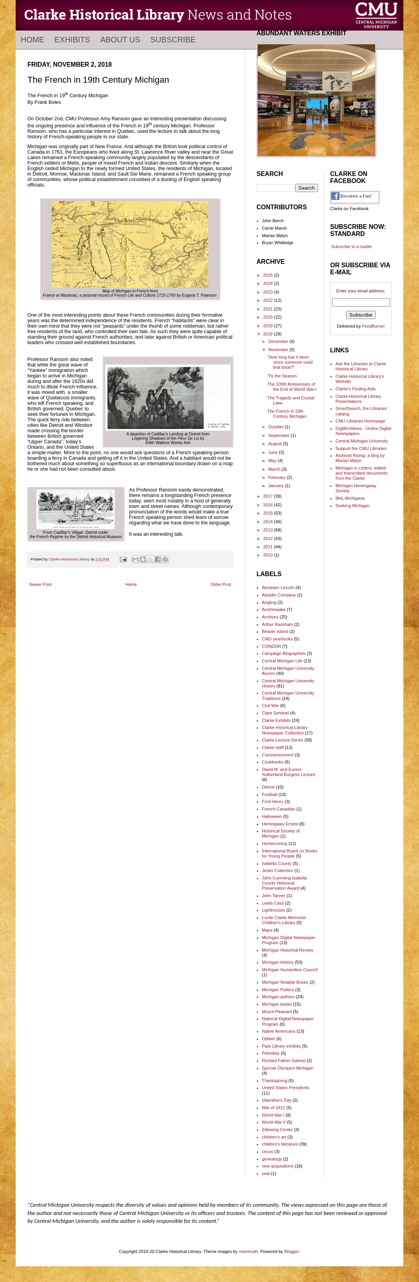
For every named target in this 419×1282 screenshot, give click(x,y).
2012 (268, 538)
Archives (270, 617)
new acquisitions (278, 1166)
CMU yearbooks (277, 638)
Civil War (270, 705)
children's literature (280, 1144)
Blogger (291, 1251)
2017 (268, 496)
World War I (273, 1115)
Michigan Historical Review (287, 950)
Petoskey (271, 1053)
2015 (268, 513)
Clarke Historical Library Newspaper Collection (285, 730)
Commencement (278, 755)
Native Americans (279, 1031)
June (273, 452)
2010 (268, 555)
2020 (268, 317)
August (275, 443)
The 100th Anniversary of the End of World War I (291, 387)
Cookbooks (273, 762)
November (278, 349)
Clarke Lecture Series (282, 740)
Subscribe (173, 39)
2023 (268, 292)
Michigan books (277, 1004)
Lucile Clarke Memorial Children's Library (284, 920)
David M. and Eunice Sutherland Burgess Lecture (288, 772)
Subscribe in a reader (351, 246)
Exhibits (72, 39)
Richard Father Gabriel (283, 1060)
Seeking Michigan (353, 505)
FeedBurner (373, 326)
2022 (268, 300)
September (279, 435)
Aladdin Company (279, 595)
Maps (267, 930)
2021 (268, 308)
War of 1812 (273, 1107)
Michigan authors (278, 996)
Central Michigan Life (282, 660)
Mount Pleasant (277, 1011)
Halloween (272, 816)
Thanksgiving (274, 1080)
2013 (268, 530)
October (276, 426)
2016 (268, 504)
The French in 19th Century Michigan (287, 414)
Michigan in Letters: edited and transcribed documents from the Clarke (362, 473)
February (277, 477)
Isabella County (277, 863)
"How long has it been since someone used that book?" (289, 362)
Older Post (221, 584)
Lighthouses (273, 910)
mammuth (248, 1251)
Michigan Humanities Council (290, 969)
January (276, 485)
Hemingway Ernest (280, 823)
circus (267, 1151)
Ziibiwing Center (277, 1129)
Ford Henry (273, 801)
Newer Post (40, 584)
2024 (268, 283)
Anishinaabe (274, 609)
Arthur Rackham (277, 624)
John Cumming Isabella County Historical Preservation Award (284, 883)
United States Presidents (285, 1087)
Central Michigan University (362, 441)
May (273, 460)
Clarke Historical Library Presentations (358, 399)
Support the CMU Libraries (361, 448)
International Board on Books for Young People (290, 853)
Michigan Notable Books (285, 982)
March (275, 469)
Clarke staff (273, 747)
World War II (274, 1122)
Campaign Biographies (283, 653)
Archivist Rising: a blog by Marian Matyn (360, 458)
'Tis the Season (281, 376)
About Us (120, 39)
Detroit (268, 787)
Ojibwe (268, 1038)
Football (269, 794)
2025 (268, 275)
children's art (274, 1137)
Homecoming (274, 843)
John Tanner (273, 895)
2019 (268, 325)
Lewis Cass (273, 903)
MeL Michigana (350, 498)
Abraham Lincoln (278, 587)
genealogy (272, 1159)
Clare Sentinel (275, 713)
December (278, 341)
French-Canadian (278, 809)
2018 (268, 334)
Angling (269, 602)
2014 (268, 521)
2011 (268, 546)
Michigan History (278, 962)
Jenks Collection (277, 870)
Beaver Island (275, 631)
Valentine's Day (276, 1100)
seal (266, 1173)
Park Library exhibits (281, 1046)
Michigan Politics (278, 989)
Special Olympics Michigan (287, 1068)
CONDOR (271, 646)
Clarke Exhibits (276, 720)
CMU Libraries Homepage (360, 421)
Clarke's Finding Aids (356, 388)
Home (32, 39)
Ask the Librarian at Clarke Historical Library (361, 366)
